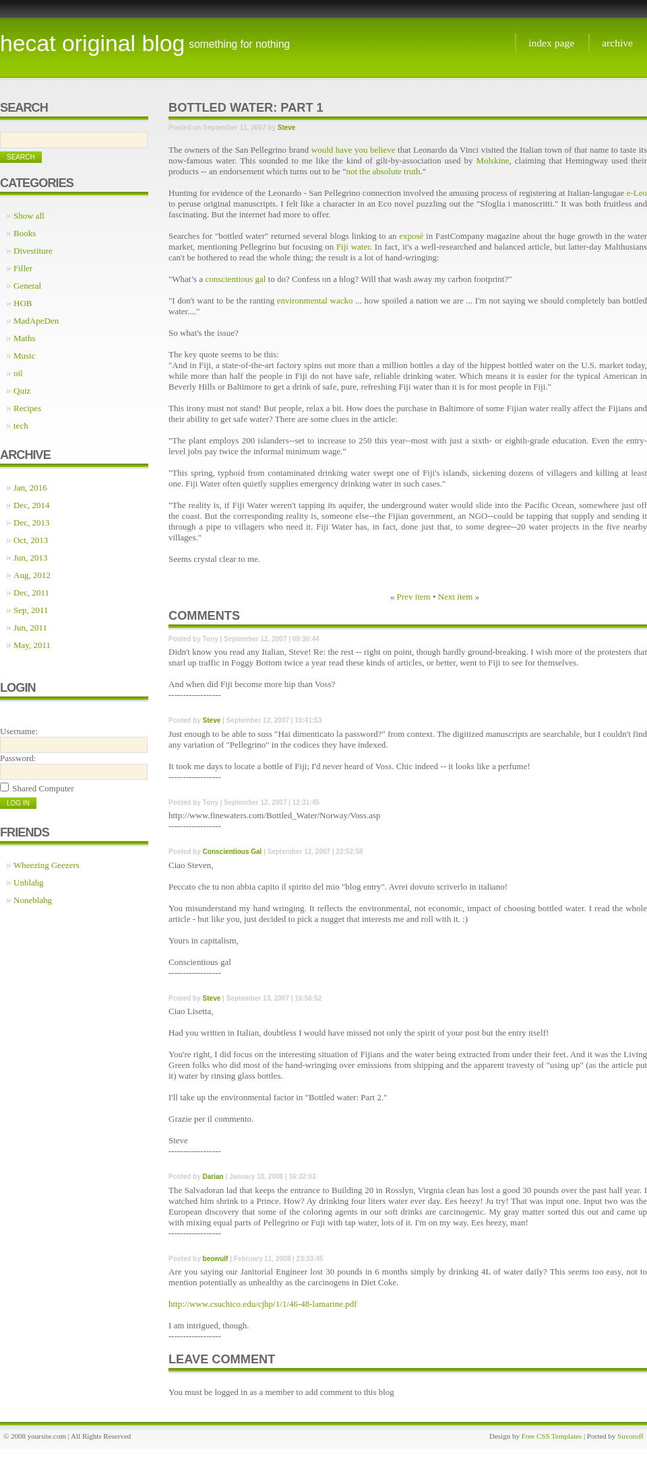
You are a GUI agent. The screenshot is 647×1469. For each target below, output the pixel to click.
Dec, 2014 (31, 505)
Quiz (21, 391)
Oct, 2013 (30, 540)
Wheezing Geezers (46, 865)
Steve (287, 127)
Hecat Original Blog (92, 43)
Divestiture (33, 251)
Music (24, 356)
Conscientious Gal (232, 851)
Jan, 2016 (30, 487)
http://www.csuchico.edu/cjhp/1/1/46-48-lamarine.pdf (262, 1304)
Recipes (27, 408)
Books (24, 233)
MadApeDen (36, 321)
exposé (411, 236)
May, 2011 (32, 645)
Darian (213, 1176)
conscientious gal (235, 279)
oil (18, 373)
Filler (22, 268)
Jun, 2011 (30, 627)
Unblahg (28, 882)
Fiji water (353, 247)
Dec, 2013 (31, 522)
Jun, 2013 (30, 557)
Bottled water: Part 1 (246, 107)
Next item (455, 597)
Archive (617, 42)
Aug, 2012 (32, 575)
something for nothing (239, 44)
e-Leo (637, 193)
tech (20, 426)
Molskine (492, 160)
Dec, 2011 (31, 592)
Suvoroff (630, 1436)
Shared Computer (42, 788)
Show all (28, 216)
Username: (19, 731)
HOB (22, 303)
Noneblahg (32, 900)
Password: (18, 758)
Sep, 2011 (31, 610)
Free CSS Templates (552, 1436)
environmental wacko (315, 300)
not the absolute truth (383, 171)
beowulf (215, 1258)
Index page (551, 42)
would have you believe (353, 150)
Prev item (414, 597)
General (27, 286)
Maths (24, 338)
